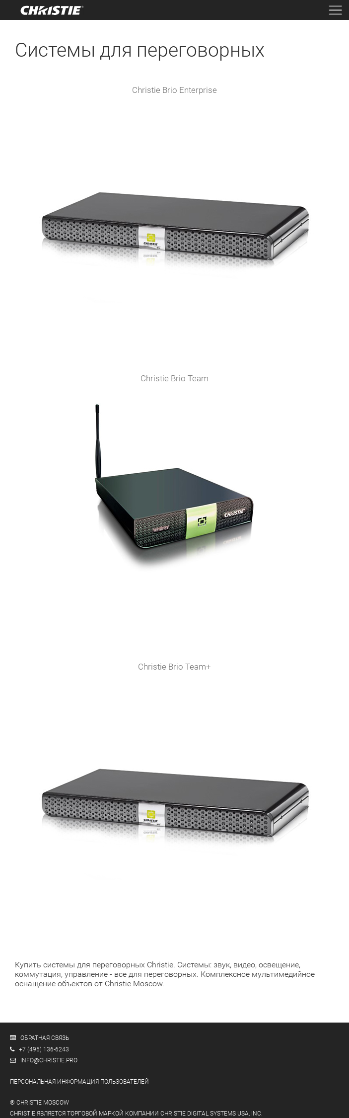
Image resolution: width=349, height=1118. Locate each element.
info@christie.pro (48, 1060)
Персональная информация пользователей (79, 1081)
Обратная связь (44, 1037)
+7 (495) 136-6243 (44, 1049)
